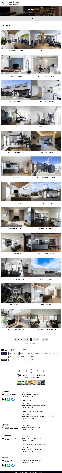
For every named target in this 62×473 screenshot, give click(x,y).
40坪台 (24, 360)
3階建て (22, 353)
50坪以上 (30, 360)
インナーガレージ (13, 356)
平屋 (10, 353)
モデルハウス (38, 353)
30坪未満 (11, 360)
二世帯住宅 (29, 353)
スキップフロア (32, 356)
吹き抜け (23, 356)
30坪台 (18, 360)
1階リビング (47, 353)
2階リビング (56, 353)
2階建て (16, 353)
